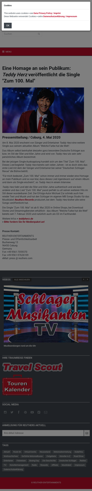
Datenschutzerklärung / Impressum (60, 16)
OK (7, 25)
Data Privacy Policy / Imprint (47, 13)
